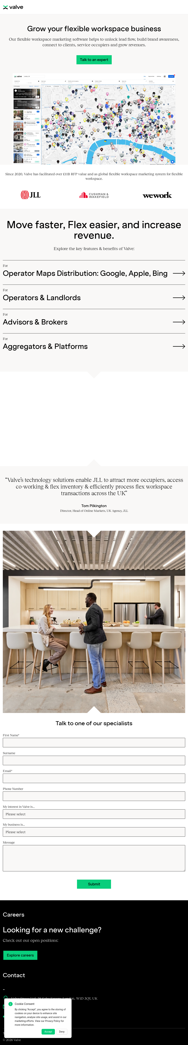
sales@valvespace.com (24, 1006)
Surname (11, 753)
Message (9, 842)
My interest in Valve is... (19, 806)
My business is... (14, 824)
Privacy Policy (52, 1021)
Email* (10, 771)
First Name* (13, 735)
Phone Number (15, 788)
